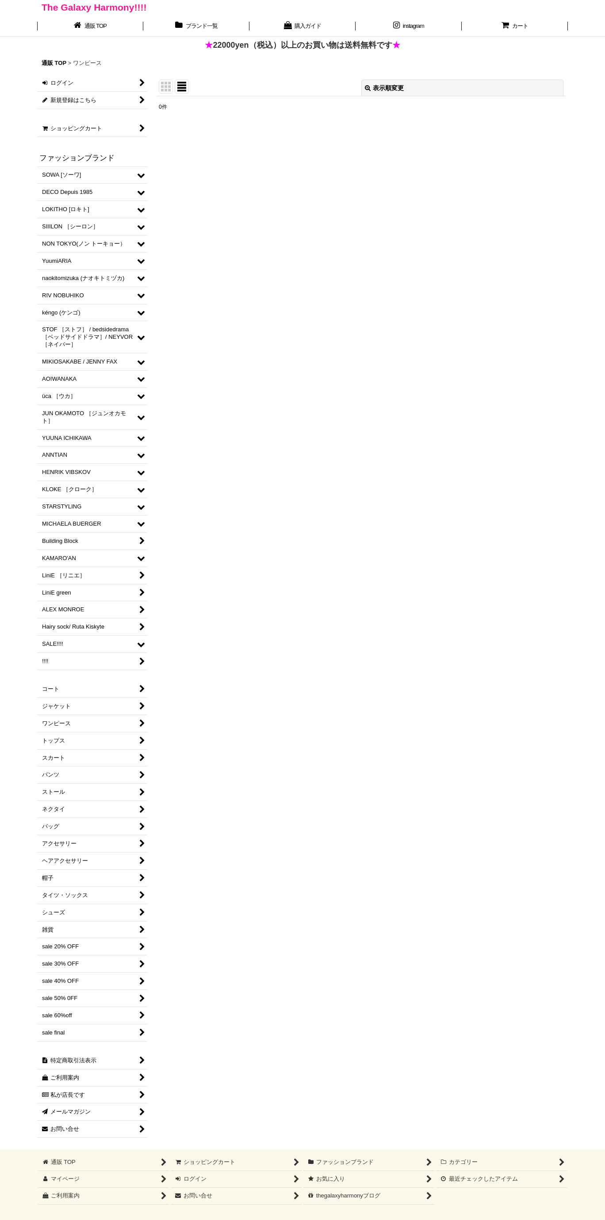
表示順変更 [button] (384, 87)
